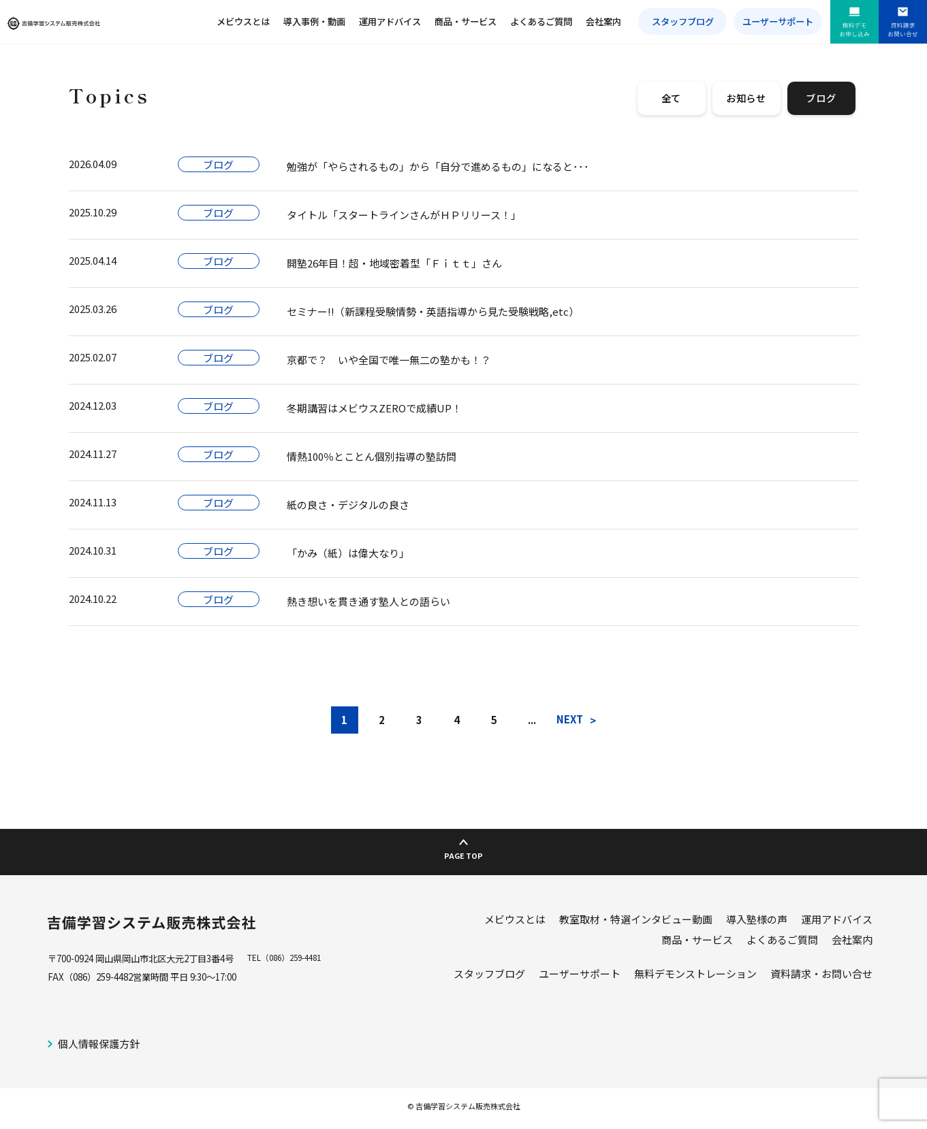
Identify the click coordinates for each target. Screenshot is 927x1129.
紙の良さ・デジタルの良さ (348, 504)
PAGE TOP (463, 853)
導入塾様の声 (756, 924)
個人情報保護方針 (99, 1049)
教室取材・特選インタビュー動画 (635, 924)
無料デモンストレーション (695, 979)
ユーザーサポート (777, 21)
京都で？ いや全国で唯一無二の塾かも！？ (389, 360)
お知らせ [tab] (746, 98)
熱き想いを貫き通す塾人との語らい (368, 601)
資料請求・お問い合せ (821, 979)
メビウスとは (243, 21)
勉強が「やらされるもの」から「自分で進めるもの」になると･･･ (438, 166)
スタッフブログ (683, 21)
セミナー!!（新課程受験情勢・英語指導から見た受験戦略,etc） (433, 311)
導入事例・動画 (314, 21)
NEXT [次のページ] (569, 719)
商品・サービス (466, 21)
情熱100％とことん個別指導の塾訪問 (371, 456)
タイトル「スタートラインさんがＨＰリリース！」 (404, 215)
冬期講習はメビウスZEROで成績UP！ (374, 408)
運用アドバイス (390, 21)
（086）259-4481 (298, 964)
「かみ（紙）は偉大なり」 (348, 553)
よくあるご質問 (541, 21)
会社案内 (603, 21)
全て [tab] (671, 98)
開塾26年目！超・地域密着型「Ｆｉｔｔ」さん (394, 263)
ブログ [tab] (821, 98)
